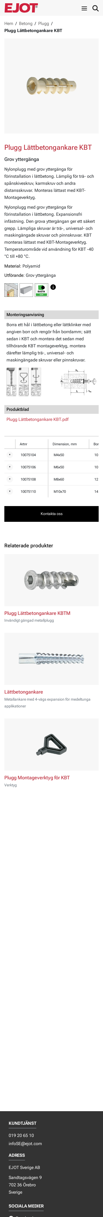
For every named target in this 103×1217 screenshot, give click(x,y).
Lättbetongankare (23, 692)
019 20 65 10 (21, 1135)
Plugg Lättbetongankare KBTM (37, 613)
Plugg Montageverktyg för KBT (37, 777)
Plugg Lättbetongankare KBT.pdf (38, 419)
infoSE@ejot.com (25, 1143)
